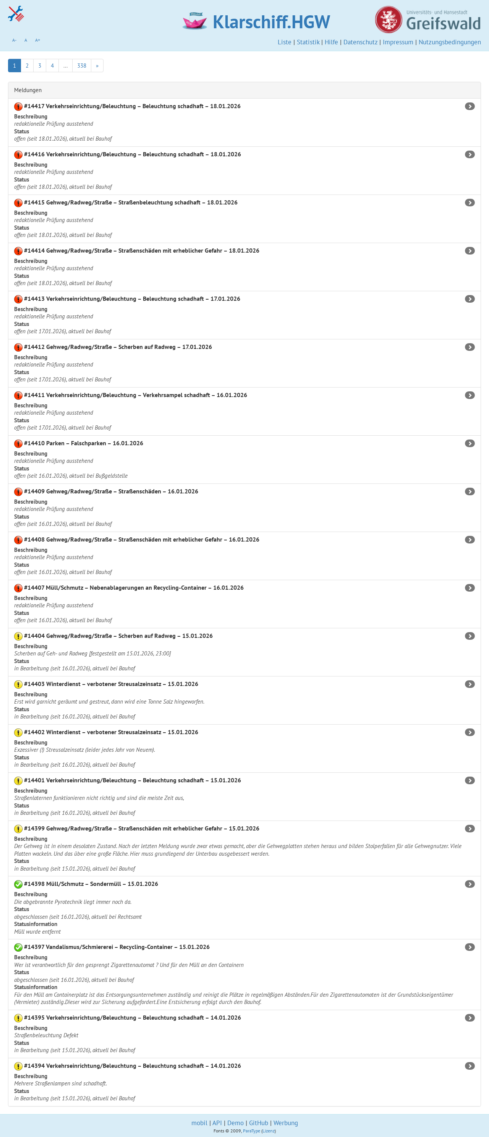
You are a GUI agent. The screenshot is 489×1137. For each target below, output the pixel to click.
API (217, 1123)
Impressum (398, 42)
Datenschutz (360, 42)
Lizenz (268, 1131)
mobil (199, 1123)
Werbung (286, 1123)
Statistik (308, 42)
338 (81, 65)
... (65, 65)
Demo (235, 1123)
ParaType (251, 1131)
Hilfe (331, 42)
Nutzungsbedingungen (450, 42)
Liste (284, 42)
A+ (37, 40)
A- (14, 40)
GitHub (258, 1123)
